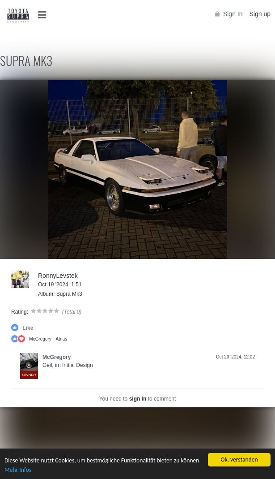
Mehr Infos (17, 470)
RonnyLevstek (58, 275)
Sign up (260, 13)
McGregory (40, 339)
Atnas (62, 339)
